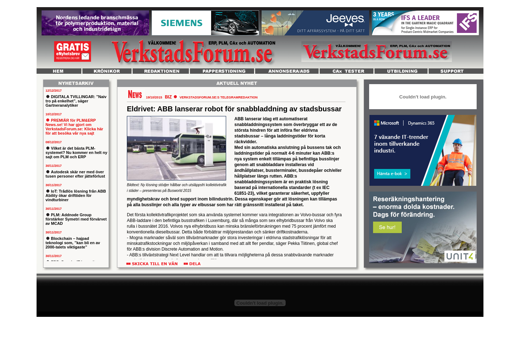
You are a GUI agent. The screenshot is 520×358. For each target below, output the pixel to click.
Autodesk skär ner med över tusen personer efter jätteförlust (75, 174)
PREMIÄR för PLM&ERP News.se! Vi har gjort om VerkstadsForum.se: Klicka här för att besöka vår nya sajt (74, 126)
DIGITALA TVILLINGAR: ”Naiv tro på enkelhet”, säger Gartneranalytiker (76, 101)
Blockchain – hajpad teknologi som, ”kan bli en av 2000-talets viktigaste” (73, 242)
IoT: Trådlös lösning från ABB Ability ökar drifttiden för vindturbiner (76, 195)
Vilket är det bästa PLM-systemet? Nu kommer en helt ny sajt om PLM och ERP (76, 152)
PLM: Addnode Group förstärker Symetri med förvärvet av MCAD (76, 219)
